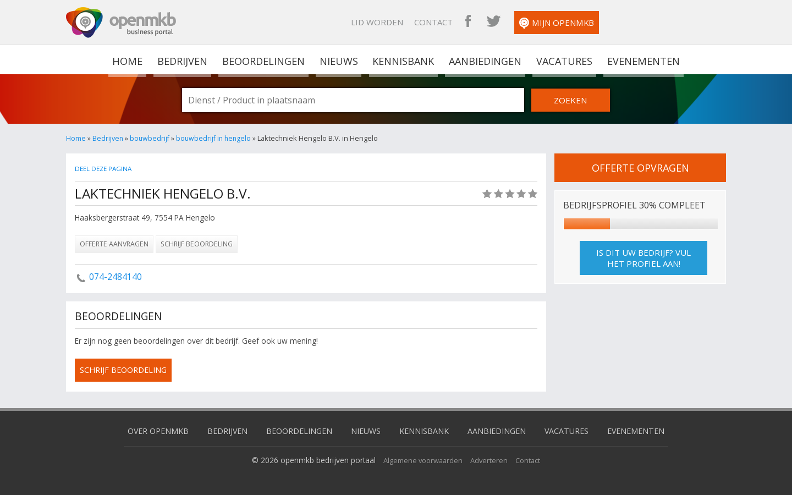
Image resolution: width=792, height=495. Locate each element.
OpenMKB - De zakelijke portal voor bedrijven (121, 22)
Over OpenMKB (149, 429)
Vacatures (561, 59)
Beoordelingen (264, 59)
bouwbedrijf (150, 138)
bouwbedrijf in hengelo (216, 138)
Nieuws (338, 59)
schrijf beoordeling (126, 370)
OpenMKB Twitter (610, 22)
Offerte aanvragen (114, 244)
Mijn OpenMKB (673, 23)
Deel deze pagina (105, 168)
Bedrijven (183, 59)
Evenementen (640, 59)
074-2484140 (115, 277)
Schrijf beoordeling (197, 244)
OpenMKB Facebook (585, 22)
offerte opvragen (640, 168)
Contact (550, 22)
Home (76, 138)
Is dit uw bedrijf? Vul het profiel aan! (643, 259)
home (130, 59)
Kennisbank (402, 59)
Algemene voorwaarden (421, 459)
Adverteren (491, 459)
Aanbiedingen (483, 59)
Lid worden (494, 22)
